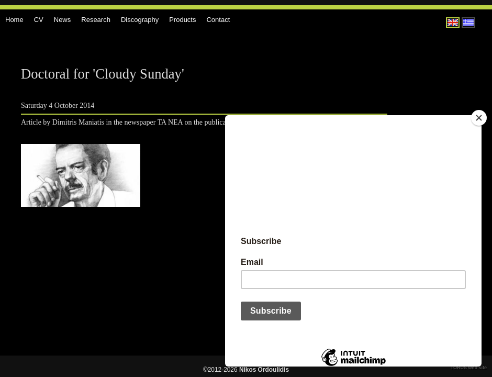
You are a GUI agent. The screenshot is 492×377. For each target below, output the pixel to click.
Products (182, 20)
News (62, 20)
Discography (140, 20)
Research (95, 20)
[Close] (479, 118)
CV (38, 20)
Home (14, 20)
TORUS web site (469, 367)
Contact (218, 20)
